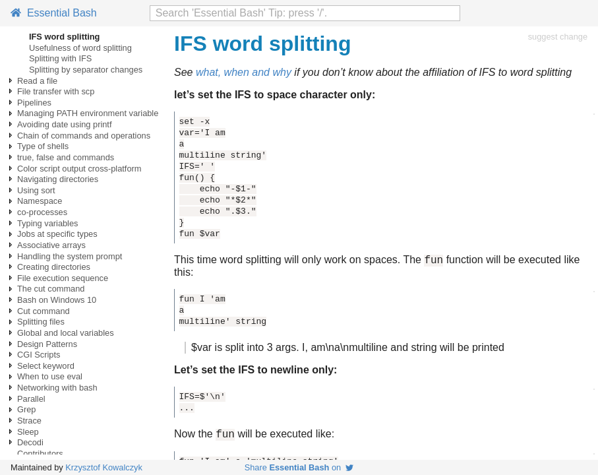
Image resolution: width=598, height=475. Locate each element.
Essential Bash (54, 12)
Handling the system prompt (69, 256)
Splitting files (41, 322)
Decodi (30, 442)
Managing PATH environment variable (87, 113)
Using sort (36, 190)
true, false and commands (65, 157)
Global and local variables (65, 333)
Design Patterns (47, 344)
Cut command (43, 311)
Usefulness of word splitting (80, 48)
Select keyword (46, 366)
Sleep (28, 432)
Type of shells (43, 146)
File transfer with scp (55, 91)
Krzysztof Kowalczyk (103, 467)
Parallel (31, 399)
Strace (29, 421)
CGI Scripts (38, 355)
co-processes (42, 212)
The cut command (50, 289)
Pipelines (34, 103)
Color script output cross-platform (79, 169)
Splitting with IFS (60, 58)
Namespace (39, 201)
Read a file (37, 81)
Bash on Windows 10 (56, 300)
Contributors (40, 454)
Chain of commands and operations (83, 136)
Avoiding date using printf (64, 124)
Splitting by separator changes (85, 70)
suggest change (557, 37)
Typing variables (47, 223)
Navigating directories (57, 179)
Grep (26, 409)
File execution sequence (62, 278)
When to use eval (49, 376)
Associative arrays (51, 245)
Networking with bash (57, 388)
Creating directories (53, 267)
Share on (299, 467)
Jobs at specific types (57, 234)
